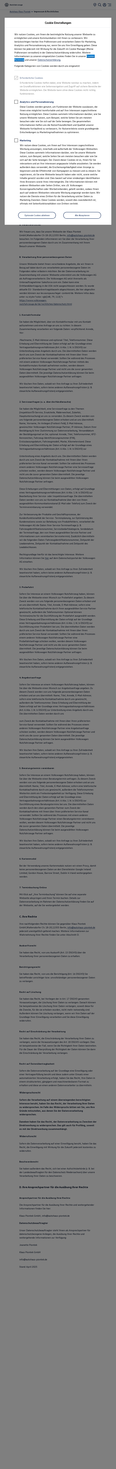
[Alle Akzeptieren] (82, 215)
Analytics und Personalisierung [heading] (34, 102)
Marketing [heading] (22, 141)
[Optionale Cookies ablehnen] (37, 215)
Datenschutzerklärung (49, 59)
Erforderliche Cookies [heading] (28, 78)
